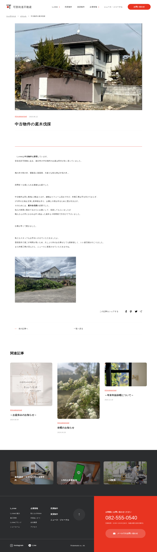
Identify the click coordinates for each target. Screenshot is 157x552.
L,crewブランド (16, 522)
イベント (23, 16)
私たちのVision (36, 513)
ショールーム (15, 527)
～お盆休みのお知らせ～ (23, 415)
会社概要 (34, 522)
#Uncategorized (21, 116)
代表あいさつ (35, 518)
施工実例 (13, 518)
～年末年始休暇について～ (119, 395)
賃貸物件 (81, 7)
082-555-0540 (121, 517)
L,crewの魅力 (15, 513)
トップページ (11, 16)
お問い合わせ (139, 7)
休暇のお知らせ (65, 427)
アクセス (34, 527)
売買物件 (68, 7)
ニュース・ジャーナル (113, 7)
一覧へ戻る (78, 329)
